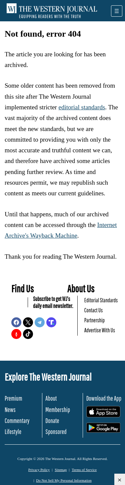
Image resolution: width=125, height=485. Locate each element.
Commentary (17, 420)
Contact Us (93, 310)
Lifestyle (13, 431)
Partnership (94, 320)
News (10, 409)
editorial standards (81, 107)
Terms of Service (84, 470)
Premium (13, 398)
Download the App (103, 398)
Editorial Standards (101, 300)
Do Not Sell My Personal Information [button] (64, 480)
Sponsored (55, 431)
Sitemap (61, 470)
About (51, 398)
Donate (52, 420)
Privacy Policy (39, 470)
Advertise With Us (99, 330)
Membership (57, 409)
